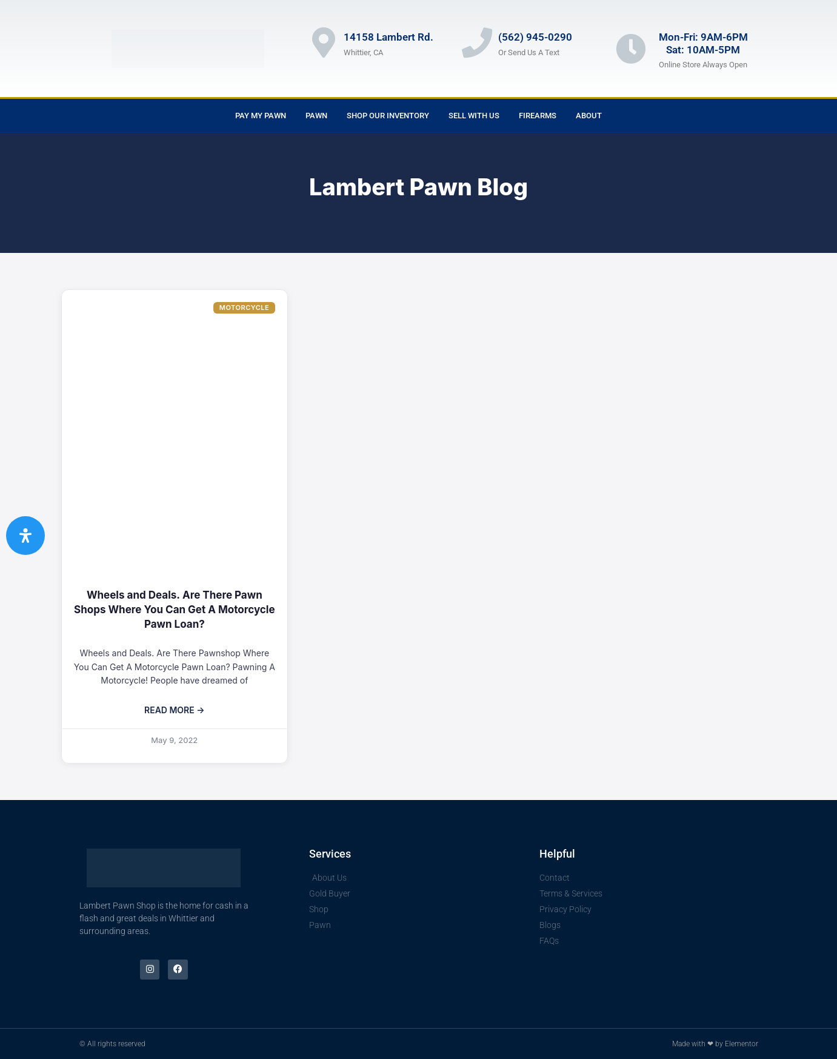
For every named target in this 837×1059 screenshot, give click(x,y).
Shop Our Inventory (388, 115)
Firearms (537, 115)
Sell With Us (474, 115)
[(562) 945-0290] (477, 42)
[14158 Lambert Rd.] (323, 42)
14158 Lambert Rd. (388, 37)
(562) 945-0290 (535, 37)
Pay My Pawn (260, 115)
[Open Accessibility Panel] (25, 535)
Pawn (316, 115)
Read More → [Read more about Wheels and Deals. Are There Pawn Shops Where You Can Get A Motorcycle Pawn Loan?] (174, 710)
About (589, 115)
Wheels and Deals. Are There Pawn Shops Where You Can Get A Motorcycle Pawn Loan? (174, 609)
